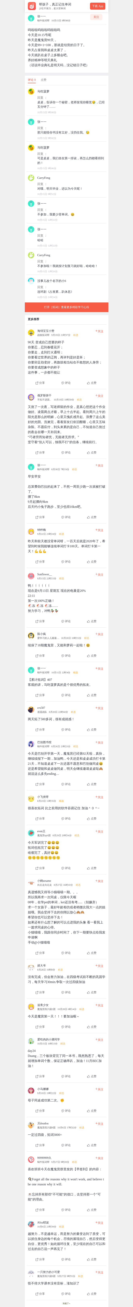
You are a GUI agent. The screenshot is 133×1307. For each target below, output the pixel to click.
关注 (96, 17)
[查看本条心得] (66, 355)
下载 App (97, 6)
